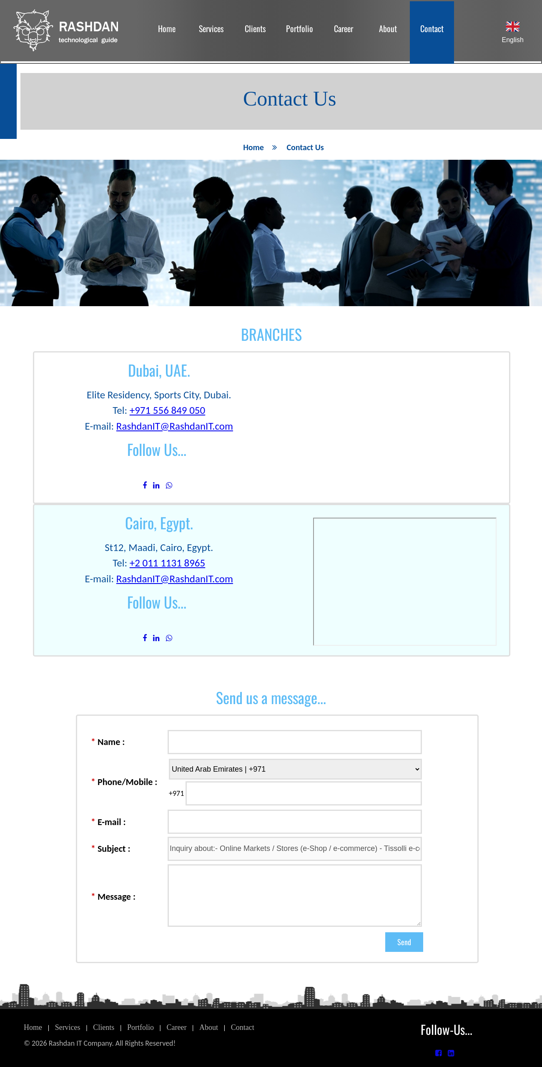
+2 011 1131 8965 (167, 562)
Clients (255, 28)
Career (343, 28)
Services (211, 28)
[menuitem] (167, 30)
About (388, 28)
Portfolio (299, 28)
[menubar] (299, 30)
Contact (432, 28)
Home (167, 28)
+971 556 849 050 (167, 410)
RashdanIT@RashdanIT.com (174, 426)
